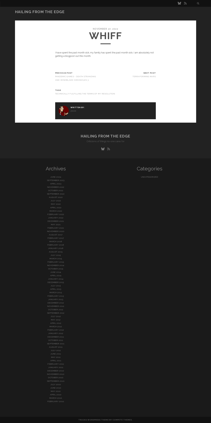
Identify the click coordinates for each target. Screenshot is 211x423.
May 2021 (56, 225)
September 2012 (56, 313)
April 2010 (55, 395)
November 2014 (55, 265)
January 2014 (55, 279)
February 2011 (56, 364)
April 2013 (55, 289)
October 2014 (55, 269)
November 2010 (55, 374)
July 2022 (56, 201)
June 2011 (56, 354)
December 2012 (56, 303)
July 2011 (56, 350)
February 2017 (56, 238)
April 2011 (55, 361)
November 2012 (55, 306)
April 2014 (55, 276)
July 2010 (56, 384)
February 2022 (55, 214)
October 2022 (55, 190)
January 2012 (55, 333)
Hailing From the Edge (40, 12)
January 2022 (55, 218)
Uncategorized (149, 177)
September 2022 (56, 194)
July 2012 (56, 316)
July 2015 (56, 255)
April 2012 (55, 323)
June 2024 (55, 177)
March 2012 (56, 327)
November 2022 (55, 187)
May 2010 (56, 391)
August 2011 (56, 347)
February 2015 (56, 262)
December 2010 (55, 371)
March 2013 (56, 292)
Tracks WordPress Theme (93, 420)
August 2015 (56, 252)
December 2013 (56, 282)
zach (73, 111)
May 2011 (56, 357)
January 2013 (55, 299)
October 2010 (55, 378)
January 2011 (55, 367)
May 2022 (56, 204)
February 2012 (56, 330)
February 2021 (56, 228)
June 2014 (55, 272)
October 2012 (55, 310)
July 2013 (56, 286)
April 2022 (55, 208)
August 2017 (56, 235)
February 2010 (55, 401)
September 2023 (56, 180)
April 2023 (55, 184)
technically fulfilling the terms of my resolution (85, 94)
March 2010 (55, 398)
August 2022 (56, 197)
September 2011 (55, 344)
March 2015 (56, 259)
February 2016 (55, 245)
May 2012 (56, 320)
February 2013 (56, 296)
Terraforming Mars (144, 76)
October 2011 (55, 340)
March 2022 (56, 211)
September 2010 (56, 381)
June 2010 (55, 388)
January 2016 (56, 248)
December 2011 (56, 337)
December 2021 (56, 221)
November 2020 (56, 231)
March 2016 (55, 241)
